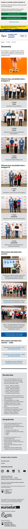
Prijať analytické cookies (14, 14)
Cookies (16, 477)
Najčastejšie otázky (5, 461)
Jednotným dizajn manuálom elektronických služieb (12, 483)
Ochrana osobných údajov (7, 477)
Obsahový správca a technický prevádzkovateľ (11, 479)
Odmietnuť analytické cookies (14, 18)
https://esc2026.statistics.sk (11, 27)
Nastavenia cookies (14, 22)
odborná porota (8, 302)
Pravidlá (3, 463)
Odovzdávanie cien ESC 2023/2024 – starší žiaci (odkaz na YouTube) (14, 347)
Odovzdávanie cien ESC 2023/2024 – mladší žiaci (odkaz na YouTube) (14, 355)
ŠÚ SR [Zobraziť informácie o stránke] (9, 30)
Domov (2, 42)
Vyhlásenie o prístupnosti (6, 476)
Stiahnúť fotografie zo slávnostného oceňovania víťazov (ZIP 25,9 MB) (14, 334)
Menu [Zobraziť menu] (23, 36)
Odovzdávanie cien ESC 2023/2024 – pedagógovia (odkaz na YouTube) (14, 362)
